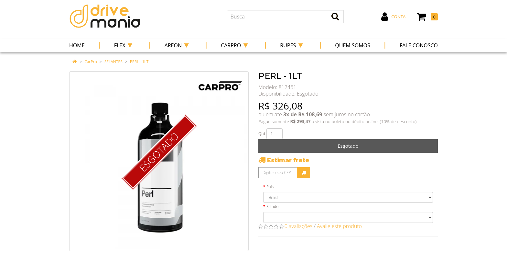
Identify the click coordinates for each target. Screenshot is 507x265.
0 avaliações (299, 226)
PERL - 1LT (139, 61)
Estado (272, 206)
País (270, 187)
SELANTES (113, 61)
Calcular (303, 172)
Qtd (261, 133)
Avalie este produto (339, 226)
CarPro (90, 61)
